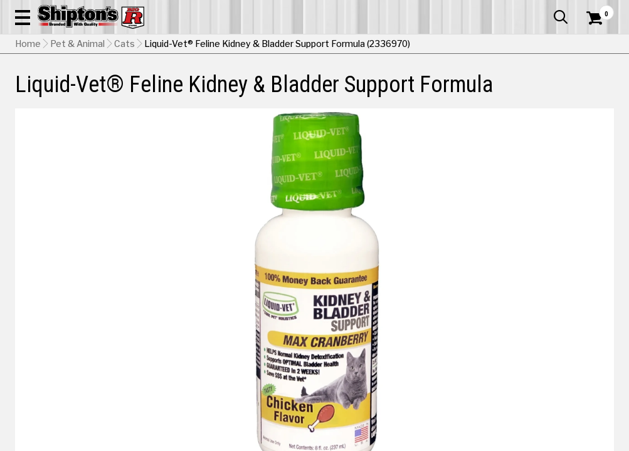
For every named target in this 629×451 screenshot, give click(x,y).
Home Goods (279, 91)
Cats (124, 122)
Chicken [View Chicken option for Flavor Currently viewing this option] (380, 319)
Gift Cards (488, 9)
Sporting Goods (543, 91)
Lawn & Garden (423, 91)
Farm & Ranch (221, 91)
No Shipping (395, 351)
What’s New (544, 9)
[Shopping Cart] (592, 45)
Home (28, 122)
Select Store (525, 351)
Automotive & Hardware (143, 91)
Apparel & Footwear (53, 91)
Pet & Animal (483, 91)
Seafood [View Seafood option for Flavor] (465, 319)
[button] (348, 45)
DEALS (597, 92)
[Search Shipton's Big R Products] (284, 45)
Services (596, 9)
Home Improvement (350, 91)
